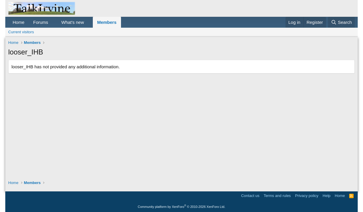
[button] (53, 22)
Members (107, 22)
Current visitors (21, 32)
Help (327, 195)
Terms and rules (277, 195)
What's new (72, 22)
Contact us (250, 195)
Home (18, 22)
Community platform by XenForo (181, 206)
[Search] (341, 22)
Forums (40, 22)
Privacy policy (306, 195)
